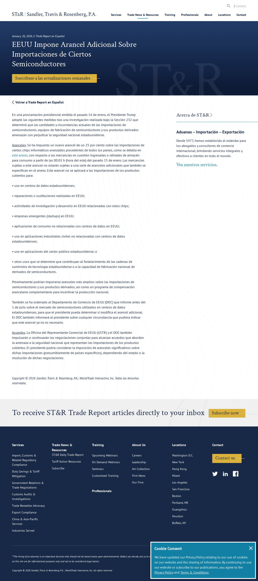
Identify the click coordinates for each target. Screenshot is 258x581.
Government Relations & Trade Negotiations (28, 502)
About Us (139, 464)
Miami (176, 493)
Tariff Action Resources (66, 483)
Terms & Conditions (194, 572)
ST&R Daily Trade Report (68, 477)
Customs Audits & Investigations (23, 513)
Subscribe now (225, 413)
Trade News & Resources (143, 15)
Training (170, 15)
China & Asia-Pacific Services (25, 538)
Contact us (225, 475)
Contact (241, 15)
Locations (224, 15)
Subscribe (58, 490)
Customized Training (105, 493)
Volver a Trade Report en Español (38, 102)
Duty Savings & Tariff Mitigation (25, 491)
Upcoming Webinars (105, 472)
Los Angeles (179, 499)
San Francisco (181, 506)
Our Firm (137, 499)
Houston (177, 533)
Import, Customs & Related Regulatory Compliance (24, 477)
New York (178, 479)
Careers (241, 6)
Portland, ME (180, 520)
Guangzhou (179, 526)
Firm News (138, 493)
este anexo (20, 155)
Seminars (98, 486)
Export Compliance (24, 529)
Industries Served (23, 548)
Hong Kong (179, 486)
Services (116, 15)
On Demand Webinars (106, 479)
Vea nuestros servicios (196, 165)
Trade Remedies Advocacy (28, 523)
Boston (176, 513)
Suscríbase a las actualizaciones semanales (52, 78)
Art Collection (141, 486)
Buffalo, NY (179, 540)
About (208, 15)
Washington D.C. (182, 472)
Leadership (139, 479)
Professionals (190, 15)
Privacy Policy (163, 572)
